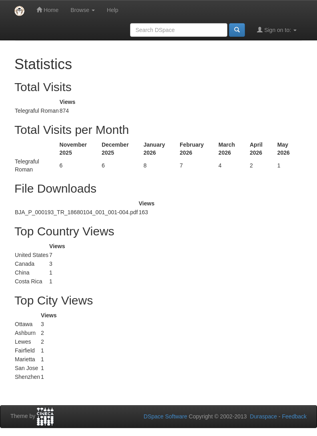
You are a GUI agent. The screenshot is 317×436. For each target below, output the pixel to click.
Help (112, 10)
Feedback (294, 416)
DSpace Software (165, 416)
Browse (82, 10)
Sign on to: (277, 29)
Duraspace (263, 416)
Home (47, 9)
